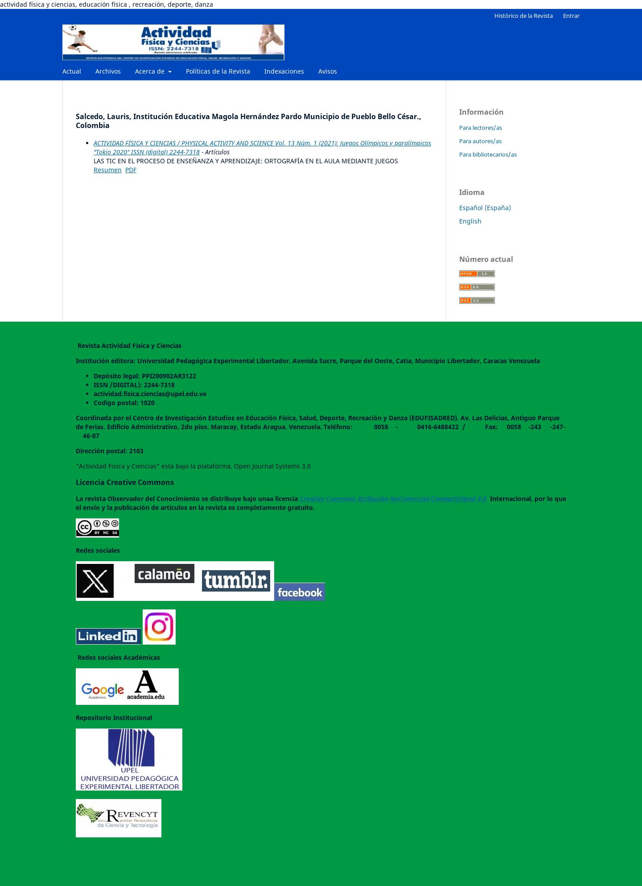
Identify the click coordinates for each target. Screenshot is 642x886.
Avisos (327, 71)
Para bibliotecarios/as (488, 154)
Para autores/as (480, 141)
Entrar (571, 16)
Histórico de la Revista (523, 16)
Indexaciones (284, 71)
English (470, 221)
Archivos (108, 71)
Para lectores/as (480, 128)
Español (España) (485, 207)
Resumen (108, 170)
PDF (130, 170)
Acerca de (150, 71)
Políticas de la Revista (218, 71)
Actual (71, 71)
